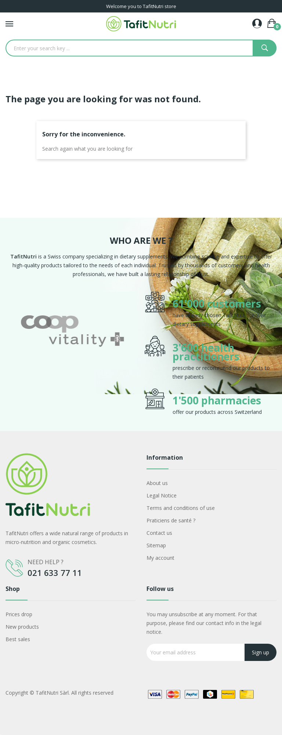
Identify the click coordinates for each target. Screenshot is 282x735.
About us (157, 482)
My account (160, 557)
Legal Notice (162, 495)
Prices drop (19, 614)
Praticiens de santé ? (171, 520)
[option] (72, 354)
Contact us (159, 532)
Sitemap (156, 545)
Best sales (18, 639)
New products (22, 626)
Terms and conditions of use (181, 507)
